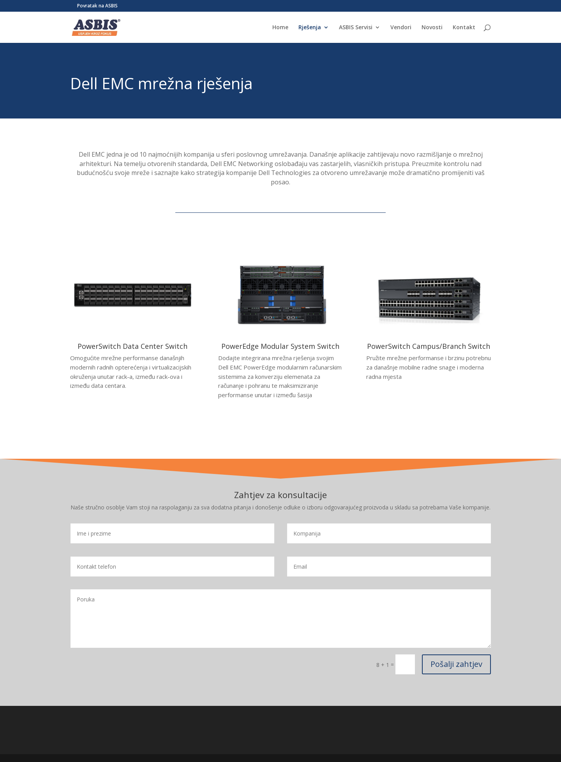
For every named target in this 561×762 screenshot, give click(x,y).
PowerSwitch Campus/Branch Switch (428, 346)
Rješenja (309, 28)
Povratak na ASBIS (97, 6)
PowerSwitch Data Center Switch (132, 346)
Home (280, 28)
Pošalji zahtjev (456, 664)
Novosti (432, 28)
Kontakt (464, 28)
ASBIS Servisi (355, 28)
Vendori (400, 28)
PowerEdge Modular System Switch (280, 346)
